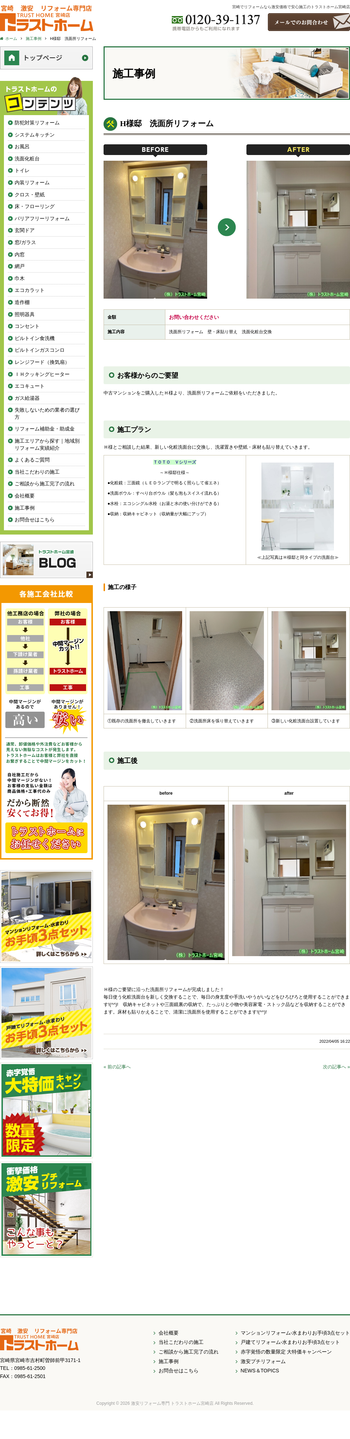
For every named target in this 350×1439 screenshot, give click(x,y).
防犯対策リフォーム (37, 122)
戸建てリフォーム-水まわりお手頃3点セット (290, 1342)
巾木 (20, 278)
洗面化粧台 (27, 158)
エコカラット (30, 290)
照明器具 (25, 314)
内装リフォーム (32, 182)
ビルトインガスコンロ (40, 350)
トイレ (22, 170)
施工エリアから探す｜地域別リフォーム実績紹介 (47, 444)
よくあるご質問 (32, 460)
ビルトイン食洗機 (35, 338)
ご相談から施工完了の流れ (45, 483)
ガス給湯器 (27, 398)
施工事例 (25, 508)
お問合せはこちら (35, 519)
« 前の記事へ (117, 1066)
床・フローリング (35, 206)
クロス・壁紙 (30, 194)
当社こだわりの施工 (37, 472)
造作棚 (22, 302)
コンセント (27, 326)
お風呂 (22, 146)
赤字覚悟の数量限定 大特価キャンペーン (286, 1352)
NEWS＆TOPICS (260, 1370)
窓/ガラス (25, 242)
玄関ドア (25, 230)
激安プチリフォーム (263, 1361)
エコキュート (30, 386)
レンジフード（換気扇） (42, 362)
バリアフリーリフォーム (42, 218)
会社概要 (25, 496)
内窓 (20, 254)
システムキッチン (35, 135)
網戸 (20, 266)
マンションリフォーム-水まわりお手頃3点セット (295, 1333)
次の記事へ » (336, 1066)
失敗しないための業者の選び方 (47, 413)
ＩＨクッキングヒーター (42, 374)
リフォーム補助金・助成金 (45, 429)
